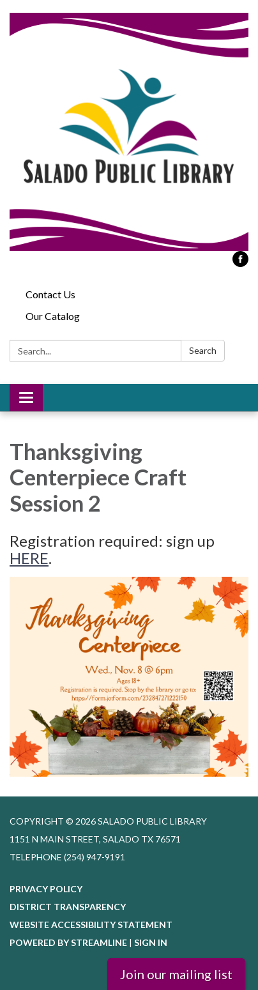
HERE (29, 558)
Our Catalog (53, 316)
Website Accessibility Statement (91, 924)
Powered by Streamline (68, 942)
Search (202, 350)
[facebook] (240, 263)
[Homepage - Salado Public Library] (129, 132)
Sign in (150, 942)
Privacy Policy (46, 888)
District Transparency (68, 906)
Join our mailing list (176, 974)
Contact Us (50, 294)
